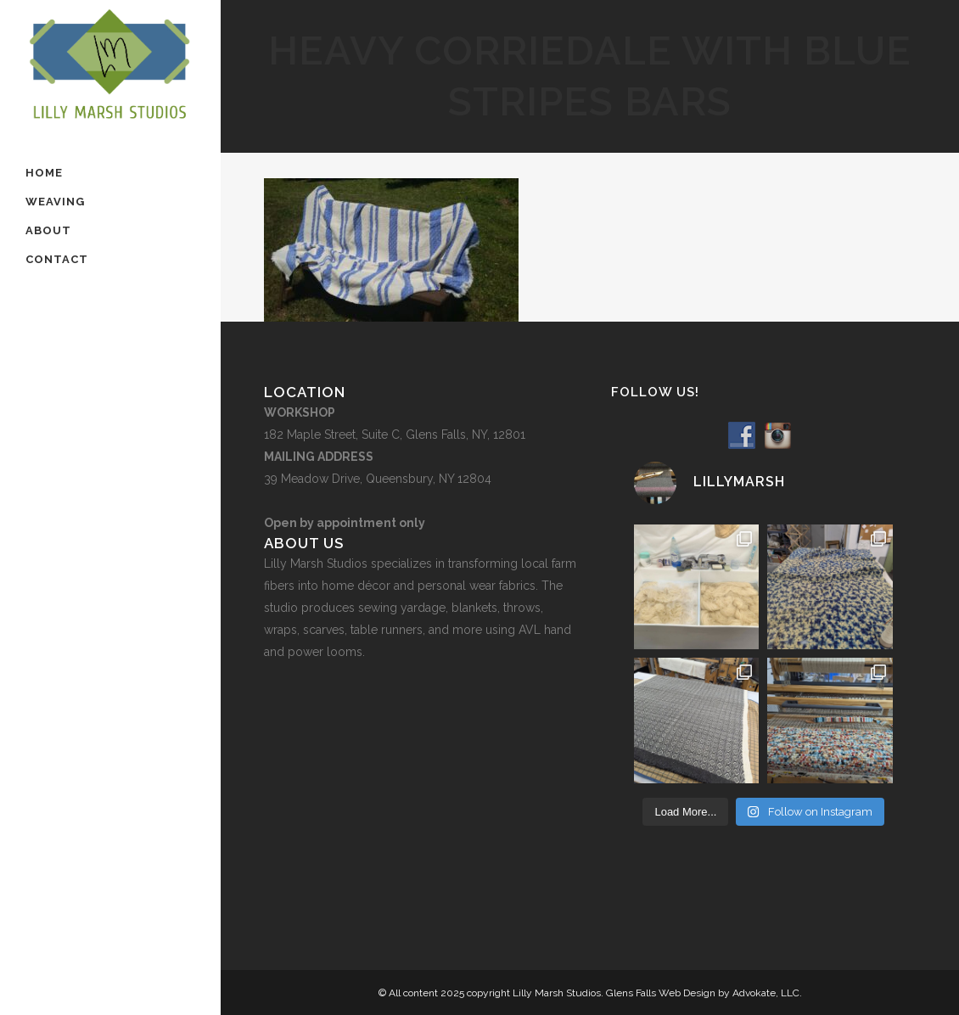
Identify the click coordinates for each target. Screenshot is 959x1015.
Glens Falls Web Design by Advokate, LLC (702, 993)
